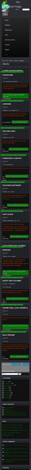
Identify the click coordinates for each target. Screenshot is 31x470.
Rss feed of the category (8, 371)
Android (6, 381)
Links (6, 35)
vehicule (15, 425)
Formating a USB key (12, 158)
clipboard (5, 435)
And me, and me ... (10, 40)
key (9, 164)
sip (23, 430)
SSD (12, 137)
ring (9, 427)
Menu (5, 14)
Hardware (5, 110)
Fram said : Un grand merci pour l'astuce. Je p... (14, 456)
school (12, 191)
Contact (7, 44)
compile (8, 81)
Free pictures (7, 409)
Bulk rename (8, 335)
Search (7, 49)
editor (9, 287)
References (8, 30)
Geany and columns (11, 281)
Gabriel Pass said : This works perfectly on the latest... (15, 446)
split (8, 432)
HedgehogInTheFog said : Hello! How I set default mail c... (14, 449)
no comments (6, 99)
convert (4, 432)
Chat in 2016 (7, 214)
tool (7, 341)
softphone (13, 110)
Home (7, 20)
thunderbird (14, 430)
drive (11, 164)
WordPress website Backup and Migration (15, 413)
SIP (17, 110)
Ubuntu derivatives (9, 385)
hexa (19, 427)
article (16, 226)
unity (11, 435)
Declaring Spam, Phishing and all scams (14, 415)
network (5, 430)
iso (20, 430)
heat (3, 425)
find (26, 430)
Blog (6, 54)
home (10, 60)
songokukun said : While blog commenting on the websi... (15, 453)
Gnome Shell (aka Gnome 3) (15, 308)
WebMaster (7, 392)
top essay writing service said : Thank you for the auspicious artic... (15, 460)
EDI (7, 287)
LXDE (20, 425)
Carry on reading (13, 95)
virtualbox (13, 256)
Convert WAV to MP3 (9, 411)
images (18, 432)
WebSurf (6, 390)
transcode (15, 81)
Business (6, 397)
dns (10, 425)
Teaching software (11, 185)
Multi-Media (10, 220)
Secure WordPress (9, 407)
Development (12, 283)
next (25, 364)
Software (7, 25)
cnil (7, 425)
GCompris (6, 199)
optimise (14, 427)
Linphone (6, 104)
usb (7, 164)
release (13, 432)
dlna (11, 81)
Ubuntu (4, 79)
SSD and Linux (8, 131)
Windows (5, 191)
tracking (5, 427)
